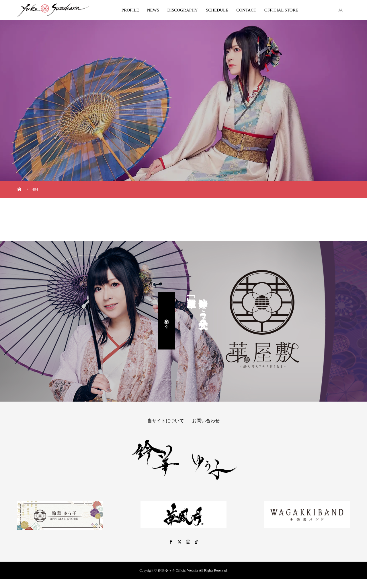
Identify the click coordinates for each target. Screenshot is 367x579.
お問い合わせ (206, 420)
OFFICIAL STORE (281, 10)
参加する (166, 320)
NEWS (153, 10)
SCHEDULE (217, 10)
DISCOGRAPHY (182, 10)
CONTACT (246, 10)
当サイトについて (165, 420)
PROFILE (130, 10)
